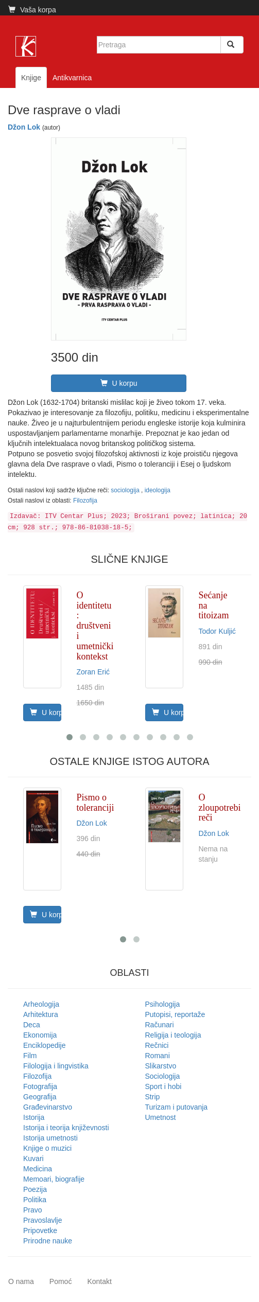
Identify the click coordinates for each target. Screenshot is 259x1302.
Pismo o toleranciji (95, 802)
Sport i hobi (163, 1086)
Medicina (37, 1169)
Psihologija (162, 1004)
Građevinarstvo (47, 1107)
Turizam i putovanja (176, 1107)
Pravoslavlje (42, 1220)
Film (30, 1055)
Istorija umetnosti (50, 1138)
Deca (31, 1025)
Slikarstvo (161, 1066)
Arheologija (41, 1004)
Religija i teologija (173, 1035)
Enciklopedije (44, 1045)
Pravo (32, 1210)
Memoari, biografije (53, 1179)
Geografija (40, 1097)
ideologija (157, 490)
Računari (159, 1025)
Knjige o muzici (47, 1148)
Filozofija (85, 500)
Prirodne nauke (47, 1241)
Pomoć (60, 1281)
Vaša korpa (32, 10)
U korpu (118, 383)
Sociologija (162, 1076)
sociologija (126, 490)
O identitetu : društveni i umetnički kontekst (95, 626)
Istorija (33, 1117)
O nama (21, 1281)
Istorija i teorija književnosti (66, 1127)
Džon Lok (24, 127)
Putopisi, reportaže (175, 1014)
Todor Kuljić (217, 631)
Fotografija (40, 1086)
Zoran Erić (93, 672)
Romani (157, 1055)
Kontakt (99, 1281)
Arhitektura (40, 1014)
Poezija (35, 1189)
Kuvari (33, 1158)
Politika (34, 1200)
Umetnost (160, 1117)
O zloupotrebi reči (220, 807)
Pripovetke (40, 1230)
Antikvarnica (72, 78)
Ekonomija (40, 1035)
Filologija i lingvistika (56, 1066)
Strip (152, 1097)
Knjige (31, 78)
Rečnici (157, 1045)
